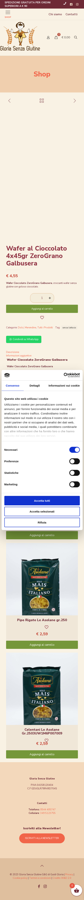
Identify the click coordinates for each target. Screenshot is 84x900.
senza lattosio (69, 327)
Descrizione (12, 352)
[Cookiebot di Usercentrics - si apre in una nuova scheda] (63, 375)
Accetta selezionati (42, 511)
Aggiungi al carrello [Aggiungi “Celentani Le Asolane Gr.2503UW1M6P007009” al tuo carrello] (42, 754)
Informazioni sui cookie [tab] (64, 385)
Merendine (30, 327)
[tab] (42, 352)
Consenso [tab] (12, 385)
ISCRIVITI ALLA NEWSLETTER (42, 838)
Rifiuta (42, 522)
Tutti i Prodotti (45, 327)
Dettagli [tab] (35, 385)
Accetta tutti (42, 500)
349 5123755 (48, 813)
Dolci (21, 327)
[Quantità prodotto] (42, 298)
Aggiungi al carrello (42, 308)
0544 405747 (48, 809)
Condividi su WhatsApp (24, 339)
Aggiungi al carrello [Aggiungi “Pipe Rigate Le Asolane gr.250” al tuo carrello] (42, 645)
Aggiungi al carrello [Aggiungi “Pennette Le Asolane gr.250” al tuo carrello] (42, 535)
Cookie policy (20, 878)
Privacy (69, 874)
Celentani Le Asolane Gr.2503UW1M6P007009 (42, 731)
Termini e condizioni (40, 878)
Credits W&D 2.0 (62, 878)
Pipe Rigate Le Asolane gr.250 (42, 620)
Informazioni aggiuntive (18, 355)
